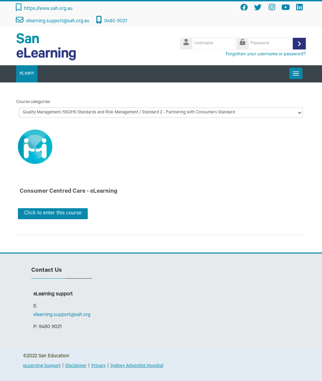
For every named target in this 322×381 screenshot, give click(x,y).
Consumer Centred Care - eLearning (68, 191)
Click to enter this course (53, 213)
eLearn (27, 74)
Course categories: (33, 102)
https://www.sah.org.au (48, 9)
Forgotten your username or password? (266, 54)
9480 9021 (115, 21)
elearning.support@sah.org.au (57, 21)
